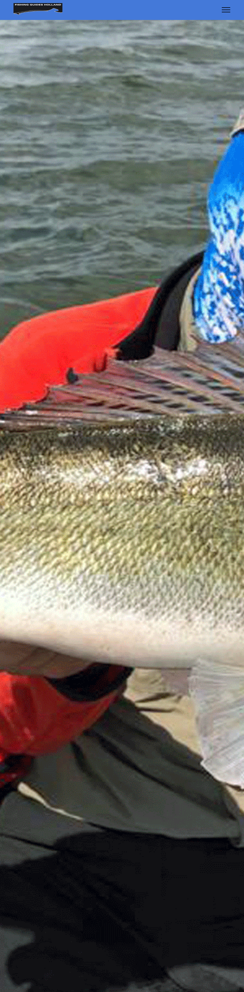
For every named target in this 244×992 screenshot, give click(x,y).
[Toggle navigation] (226, 10)
